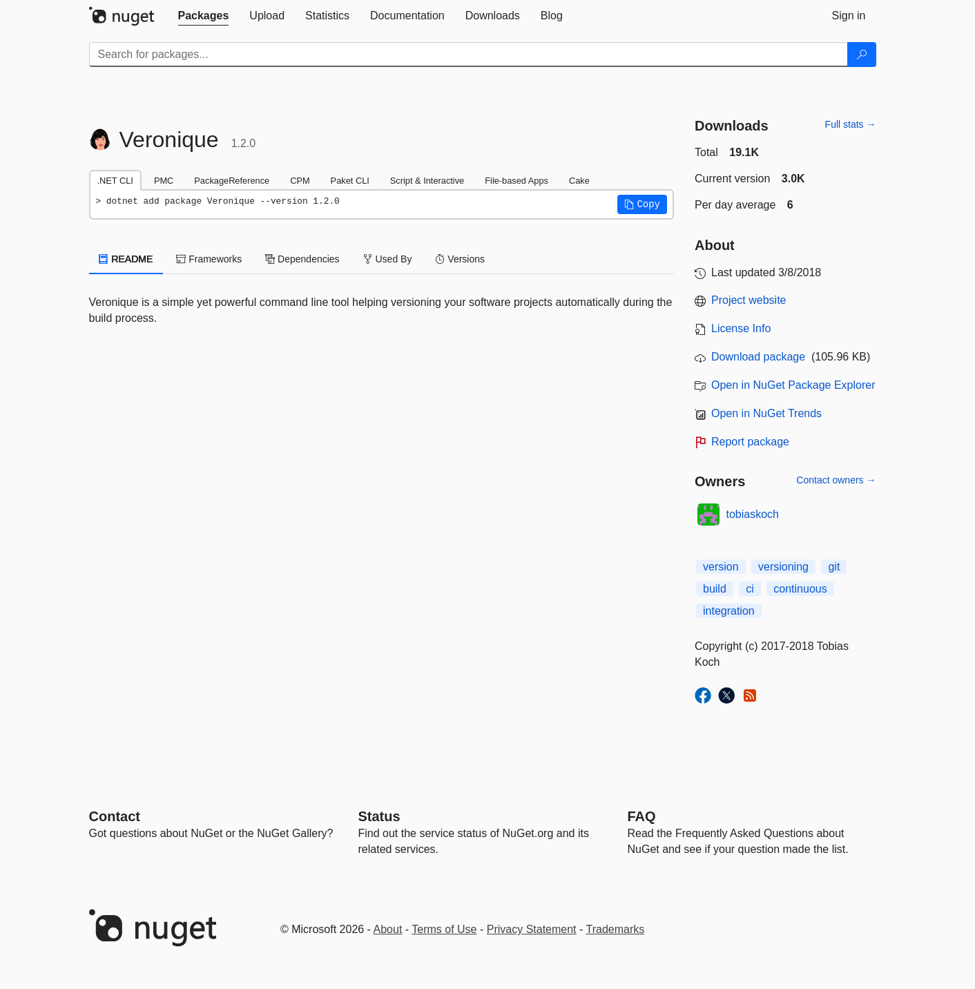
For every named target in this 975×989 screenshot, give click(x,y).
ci (750, 589)
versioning (783, 567)
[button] (642, 204)
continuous (800, 589)
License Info (741, 328)
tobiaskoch (753, 514)
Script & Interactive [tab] (427, 180)
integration (729, 611)
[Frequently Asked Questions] (642, 816)
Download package (758, 357)
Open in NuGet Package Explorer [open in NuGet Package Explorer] (793, 385)
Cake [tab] (579, 180)
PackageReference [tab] (231, 180)
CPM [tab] (299, 180)
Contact (114, 816)
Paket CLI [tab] (350, 180)
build (714, 589)
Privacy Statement (532, 929)
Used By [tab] (387, 259)
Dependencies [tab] (302, 259)
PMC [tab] (163, 180)
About (388, 929)
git (834, 567)
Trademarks (615, 929)
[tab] (204, 16)
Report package (750, 442)
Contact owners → (836, 480)
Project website (748, 300)
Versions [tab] (460, 259)
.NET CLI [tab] (115, 180)
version (721, 567)
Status (379, 816)
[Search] (861, 54)
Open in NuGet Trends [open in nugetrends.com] (766, 413)
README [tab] (126, 259)
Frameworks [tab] (209, 259)
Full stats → (850, 124)
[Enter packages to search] (468, 54)
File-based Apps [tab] (516, 180)
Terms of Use (444, 929)
